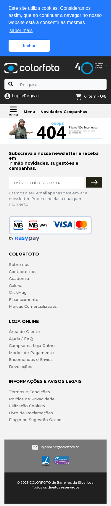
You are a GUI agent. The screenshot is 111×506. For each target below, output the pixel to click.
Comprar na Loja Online (32, 345)
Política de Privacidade (32, 398)
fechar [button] (29, 45)
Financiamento (23, 299)
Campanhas (75, 112)
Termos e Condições (29, 391)
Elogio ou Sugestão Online (35, 419)
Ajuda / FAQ (21, 338)
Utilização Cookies (27, 405)
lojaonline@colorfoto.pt (60, 447)
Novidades (51, 112)
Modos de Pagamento (31, 352)
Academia (19, 278)
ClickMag (18, 292)
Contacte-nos (22, 271)
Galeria (15, 285)
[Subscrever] (94, 182)
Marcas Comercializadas (33, 306)
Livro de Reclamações (31, 412)
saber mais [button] (21, 30)
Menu (29, 111)
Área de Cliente (24, 331)
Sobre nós (19, 264)
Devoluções (20, 366)
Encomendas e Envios (31, 359)
